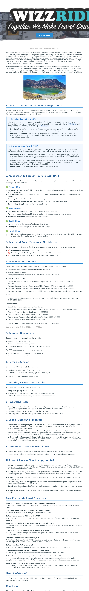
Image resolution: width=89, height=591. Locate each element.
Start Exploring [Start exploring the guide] (44, 35)
